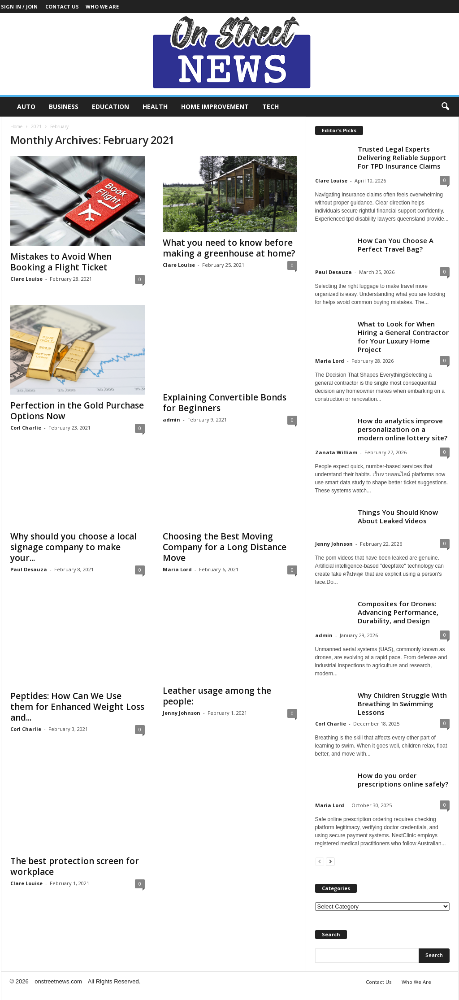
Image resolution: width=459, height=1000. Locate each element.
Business (63, 106)
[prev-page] (319, 861)
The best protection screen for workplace (74, 843)
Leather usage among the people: (217, 696)
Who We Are (102, 6)
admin (171, 419)
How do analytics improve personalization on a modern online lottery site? (402, 429)
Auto (26, 106)
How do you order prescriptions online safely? (403, 779)
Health (155, 106)
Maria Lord (177, 569)
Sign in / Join (19, 6)
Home (16, 126)
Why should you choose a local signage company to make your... (73, 547)
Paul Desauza (28, 569)
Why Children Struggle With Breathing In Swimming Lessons (402, 704)
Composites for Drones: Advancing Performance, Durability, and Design (398, 612)
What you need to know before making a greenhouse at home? (229, 248)
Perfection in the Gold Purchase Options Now (77, 411)
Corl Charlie (25, 427)
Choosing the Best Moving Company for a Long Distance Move (224, 547)
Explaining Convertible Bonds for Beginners (224, 402)
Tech (270, 106)
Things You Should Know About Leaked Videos (398, 516)
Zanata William (336, 452)
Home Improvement (215, 106)
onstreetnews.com (58, 981)
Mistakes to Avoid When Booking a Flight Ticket (61, 262)
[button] (445, 107)
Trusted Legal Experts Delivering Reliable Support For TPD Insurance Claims (402, 157)
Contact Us (62, 6)
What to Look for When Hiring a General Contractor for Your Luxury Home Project (403, 336)
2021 (36, 126)
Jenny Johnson (181, 712)
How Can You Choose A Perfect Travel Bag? (395, 244)
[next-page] (330, 861)
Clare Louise (26, 278)
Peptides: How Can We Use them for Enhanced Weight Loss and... (77, 706)
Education (110, 106)
